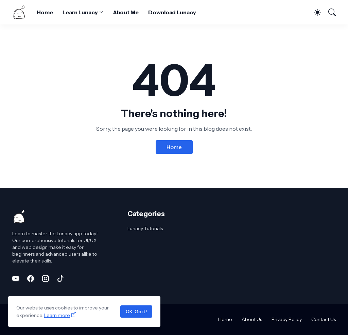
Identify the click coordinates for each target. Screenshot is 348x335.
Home (45, 12)
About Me (126, 12)
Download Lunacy (172, 12)
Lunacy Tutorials (145, 228)
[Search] (329, 12)
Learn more (57, 315)
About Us (252, 319)
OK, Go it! (136, 311)
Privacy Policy (287, 319)
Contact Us (323, 319)
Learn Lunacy (80, 12)
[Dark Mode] (314, 12)
